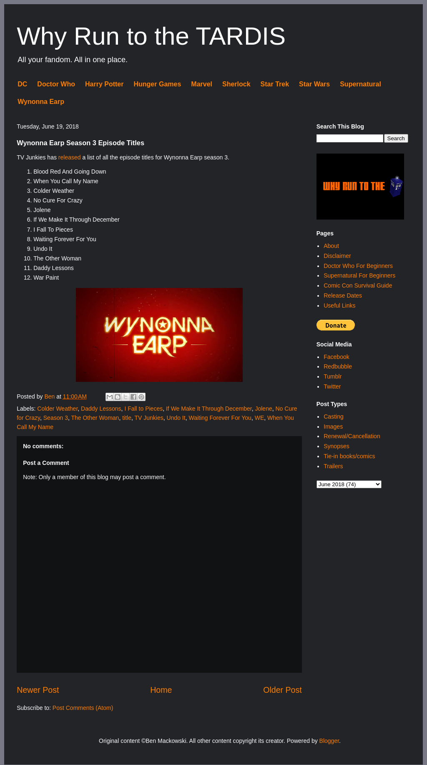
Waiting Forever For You (219, 417)
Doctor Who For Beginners (358, 266)
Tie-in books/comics (349, 456)
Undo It (176, 417)
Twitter (332, 386)
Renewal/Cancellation (352, 436)
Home (161, 689)
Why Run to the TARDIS (151, 36)
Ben (50, 396)
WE (259, 417)
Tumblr (333, 376)
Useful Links (339, 305)
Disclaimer (337, 255)
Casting (333, 416)
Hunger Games (157, 84)
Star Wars (314, 84)
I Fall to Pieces (143, 408)
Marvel (201, 84)
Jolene (263, 408)
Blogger (329, 740)
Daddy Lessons (101, 408)
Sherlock (236, 84)
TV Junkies (148, 417)
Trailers (333, 466)
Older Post (282, 689)
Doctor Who (56, 84)
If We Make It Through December (209, 408)
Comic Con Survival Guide (358, 285)
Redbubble (338, 366)
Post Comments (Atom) (83, 707)
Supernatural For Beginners (359, 275)
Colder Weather (57, 408)
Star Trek (275, 84)
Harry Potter (104, 84)
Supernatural (360, 84)
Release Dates (343, 295)
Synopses (336, 446)
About (331, 245)
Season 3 (55, 417)
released (69, 157)
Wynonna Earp (41, 101)
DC (22, 84)
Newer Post (38, 689)
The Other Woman (95, 417)
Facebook (336, 356)
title (126, 417)
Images (333, 426)
